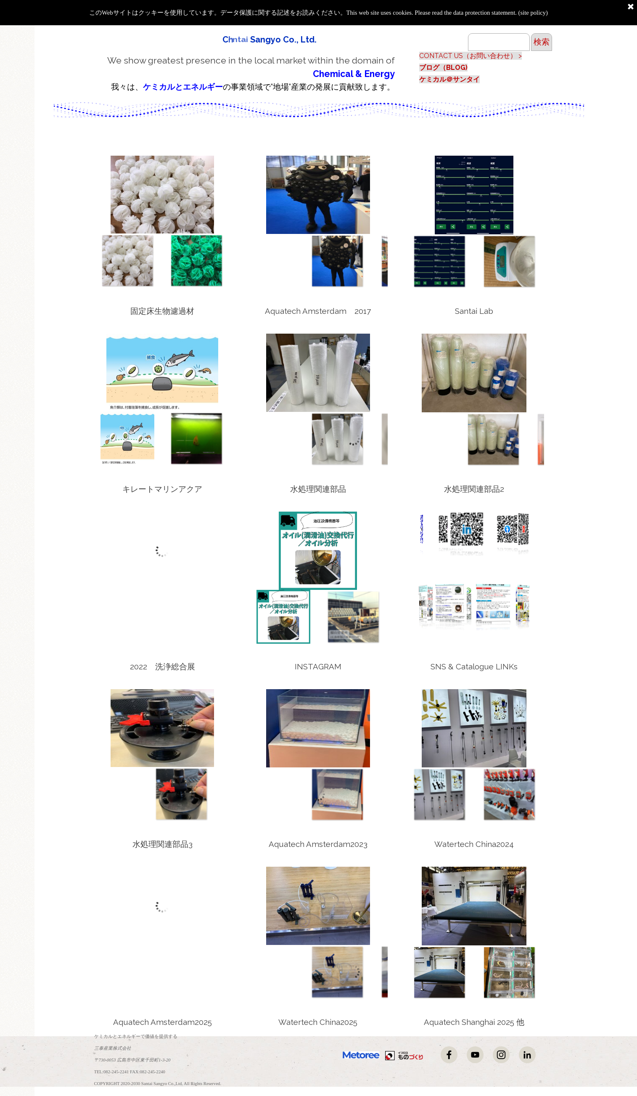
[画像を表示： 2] (493, 261)
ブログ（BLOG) (443, 68)
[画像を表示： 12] (337, 617)
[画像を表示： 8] (181, 260)
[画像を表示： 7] (337, 261)
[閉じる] (630, 7)
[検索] (499, 42)
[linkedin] (527, 1054)
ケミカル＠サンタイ (449, 79)
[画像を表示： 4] (439, 794)
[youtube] (475, 1054)
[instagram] (501, 1054)
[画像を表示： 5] (439, 972)
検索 (542, 41)
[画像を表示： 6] (337, 439)
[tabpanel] (244, 73)
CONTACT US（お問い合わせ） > (470, 56)
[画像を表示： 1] (493, 439)
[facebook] (449, 1054)
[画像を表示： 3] (181, 438)
